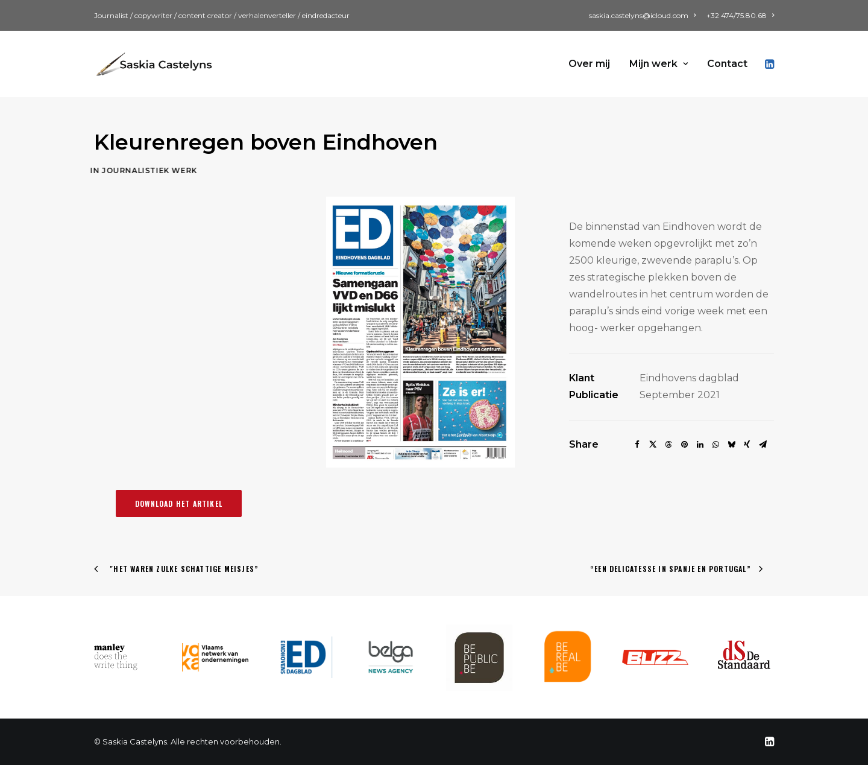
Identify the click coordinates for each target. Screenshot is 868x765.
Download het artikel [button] (178, 503)
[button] (768, 64)
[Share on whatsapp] (715, 445)
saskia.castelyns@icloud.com (642, 15)
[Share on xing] (747, 445)
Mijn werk (658, 63)
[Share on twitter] (653, 445)
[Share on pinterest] (684, 445)
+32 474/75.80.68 (740, 15)
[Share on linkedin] (700, 445)
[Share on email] (762, 445)
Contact (727, 63)
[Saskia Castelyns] (154, 64)
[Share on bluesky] (731, 445)
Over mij (589, 63)
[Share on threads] (668, 445)
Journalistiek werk (110, 170)
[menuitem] (644, 15)
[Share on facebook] (637, 445)
